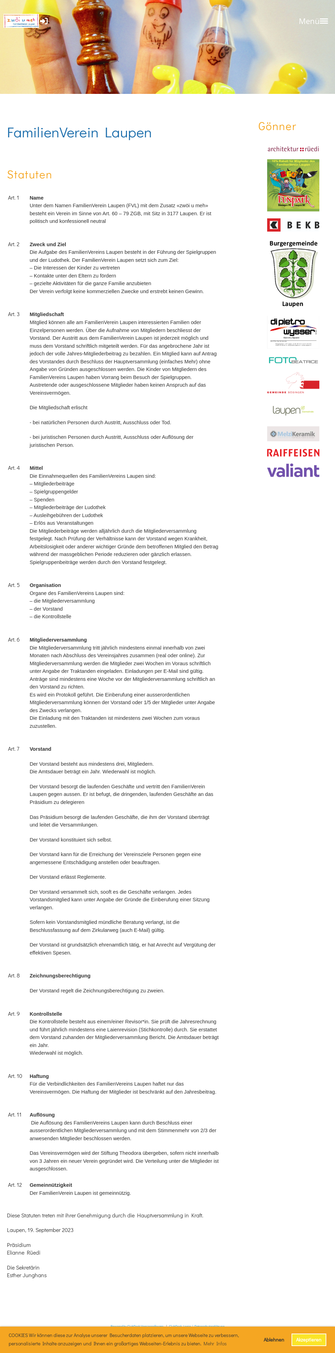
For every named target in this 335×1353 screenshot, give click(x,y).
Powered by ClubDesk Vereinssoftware (137, 1326)
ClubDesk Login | (181, 1326)
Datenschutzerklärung (209, 1326)
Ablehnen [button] (274, 1339)
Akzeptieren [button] (308, 1339)
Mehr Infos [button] (215, 1343)
